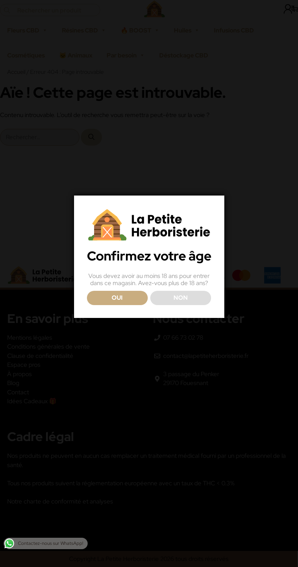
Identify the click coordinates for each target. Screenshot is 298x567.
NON (181, 298)
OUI (117, 298)
